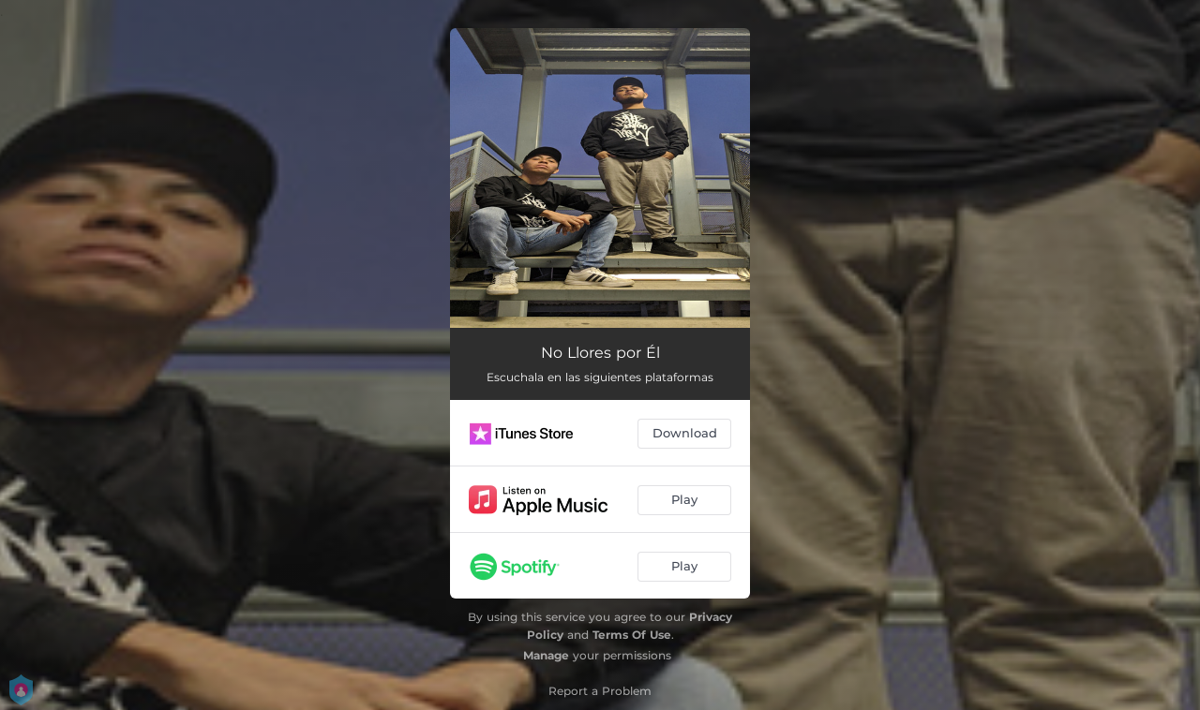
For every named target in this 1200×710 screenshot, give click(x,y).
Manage (546, 655)
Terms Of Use (631, 635)
